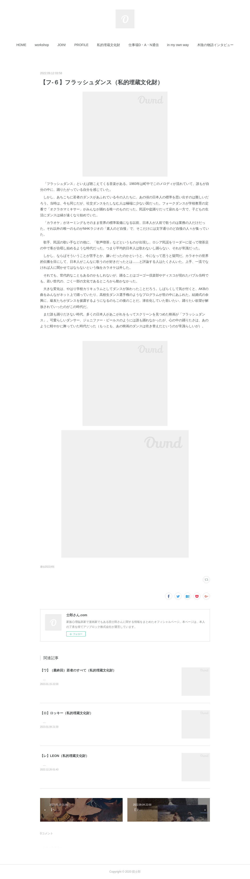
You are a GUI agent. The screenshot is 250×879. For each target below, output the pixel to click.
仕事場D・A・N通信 (144, 45)
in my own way (178, 45)
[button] (21, 45)
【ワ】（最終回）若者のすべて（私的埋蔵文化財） (78, 670)
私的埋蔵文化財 (108, 45)
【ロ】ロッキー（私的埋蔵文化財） (66, 713)
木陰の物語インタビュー (215, 45)
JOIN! (61, 45)
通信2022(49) (47, 566)
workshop (42, 45)
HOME (21, 45)
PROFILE (81, 45)
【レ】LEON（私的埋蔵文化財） (64, 756)
